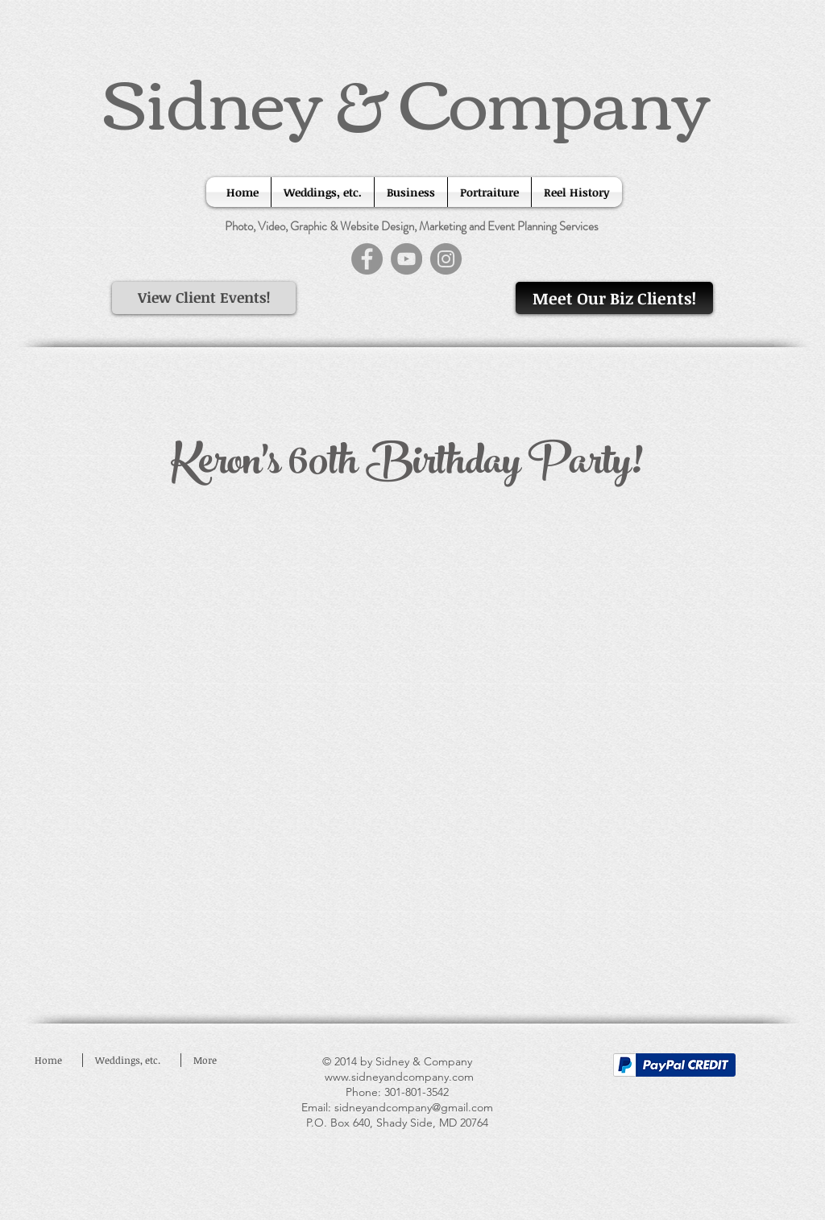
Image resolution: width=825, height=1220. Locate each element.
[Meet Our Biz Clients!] (614, 298)
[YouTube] (406, 259)
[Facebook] (367, 259)
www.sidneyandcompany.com (399, 1076)
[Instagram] (446, 259)
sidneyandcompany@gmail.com (413, 1107)
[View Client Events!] (204, 298)
